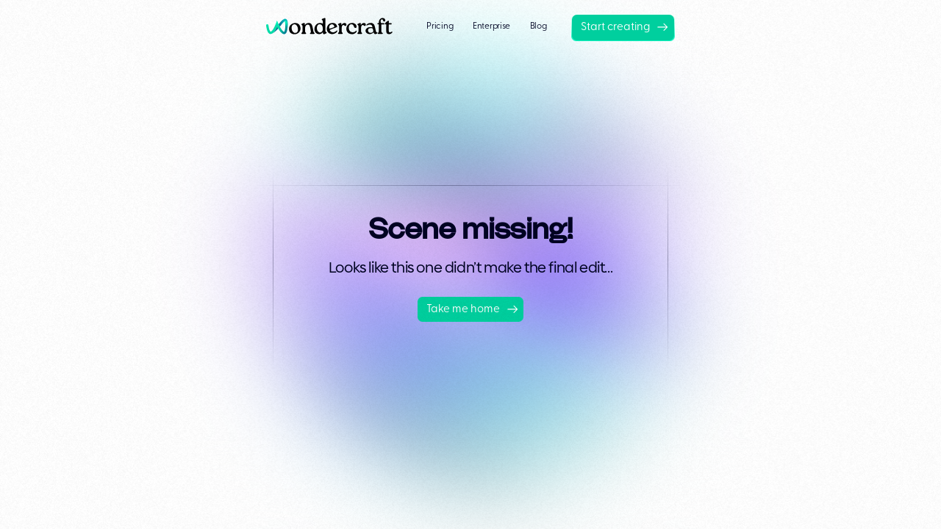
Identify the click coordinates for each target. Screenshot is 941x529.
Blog (538, 26)
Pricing (439, 26)
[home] (334, 27)
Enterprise (491, 26)
